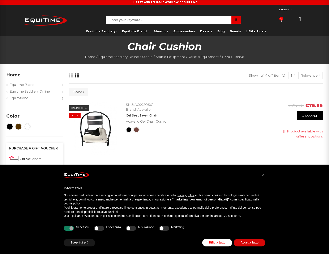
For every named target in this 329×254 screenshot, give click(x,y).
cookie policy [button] (72, 203)
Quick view (319, 123)
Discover (310, 116)
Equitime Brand (22, 85)
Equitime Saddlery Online (30, 92)
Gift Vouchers (30, 159)
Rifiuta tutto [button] (217, 242)
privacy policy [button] (186, 195)
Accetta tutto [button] (249, 242)
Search (236, 20)
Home (13, 75)
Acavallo (144, 109)
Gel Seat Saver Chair (142, 115)
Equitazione (19, 99)
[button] (263, 174)
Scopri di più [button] (79, 242)
